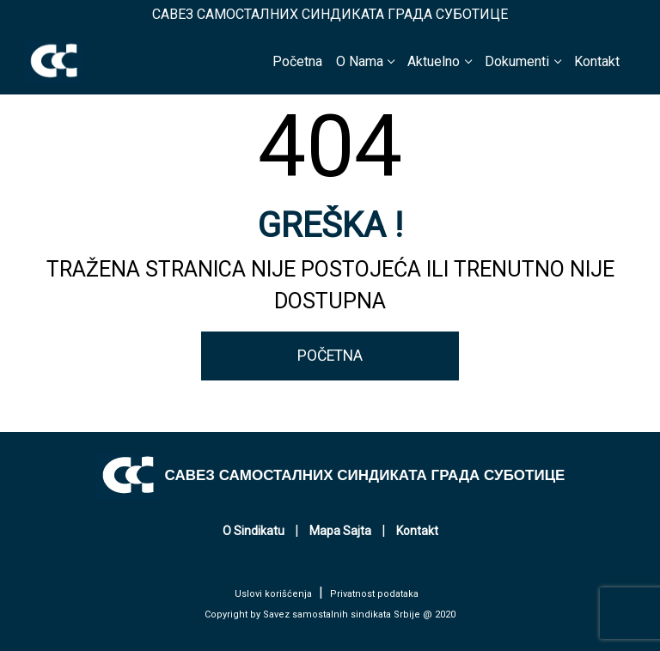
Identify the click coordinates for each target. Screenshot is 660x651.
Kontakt (597, 61)
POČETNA (330, 355)
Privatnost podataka (374, 593)
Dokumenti (517, 61)
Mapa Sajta (340, 531)
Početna (297, 61)
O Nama (359, 61)
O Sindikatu (253, 531)
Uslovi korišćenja (273, 593)
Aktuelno (433, 61)
